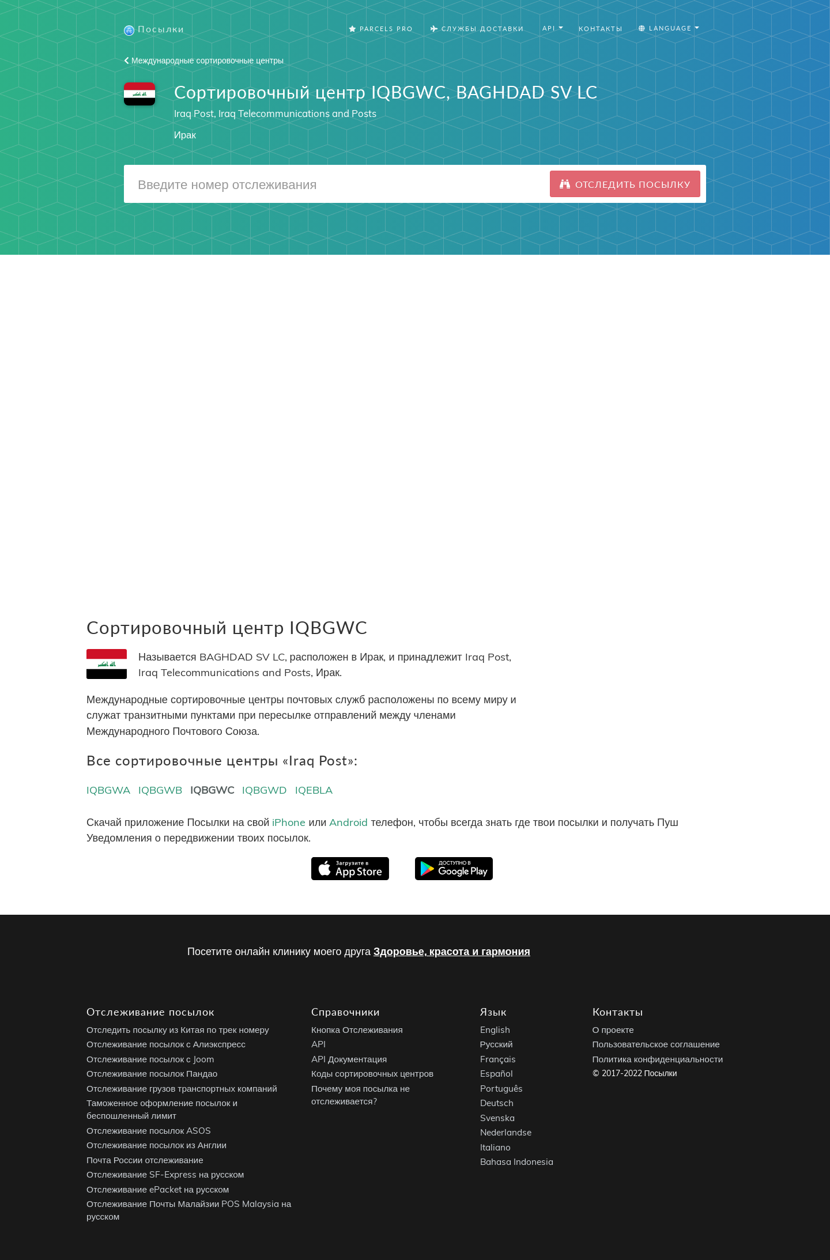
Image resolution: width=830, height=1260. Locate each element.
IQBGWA (108, 790)
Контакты (601, 28)
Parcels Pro (381, 28)
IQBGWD (264, 790)
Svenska (497, 1117)
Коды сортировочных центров (372, 1074)
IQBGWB (160, 790)
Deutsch (497, 1103)
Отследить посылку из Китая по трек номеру (177, 1029)
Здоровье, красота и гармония (451, 951)
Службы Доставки (477, 28)
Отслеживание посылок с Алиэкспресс (166, 1044)
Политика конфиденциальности (658, 1059)
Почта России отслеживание (144, 1160)
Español (496, 1074)
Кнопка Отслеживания (357, 1029)
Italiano (495, 1147)
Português (501, 1088)
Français (498, 1059)
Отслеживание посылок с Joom (150, 1059)
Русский (496, 1044)
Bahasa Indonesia (516, 1162)
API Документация (349, 1059)
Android (348, 822)
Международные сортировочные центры (204, 60)
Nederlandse (505, 1132)
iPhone (288, 822)
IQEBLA (314, 790)
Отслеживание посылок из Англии (156, 1145)
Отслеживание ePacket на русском (157, 1189)
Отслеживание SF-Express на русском (165, 1175)
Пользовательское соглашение (656, 1044)
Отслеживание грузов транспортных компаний (181, 1088)
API (318, 1044)
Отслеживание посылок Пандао (151, 1074)
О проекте (613, 1029)
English (495, 1029)
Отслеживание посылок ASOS (148, 1130)
